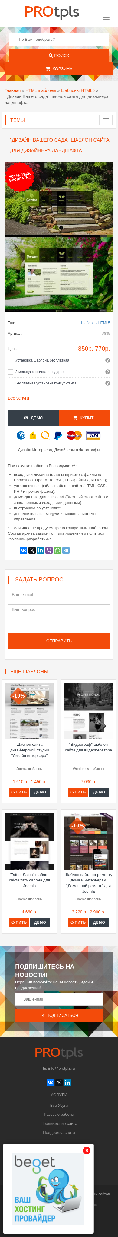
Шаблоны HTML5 (78, 90)
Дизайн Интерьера (35, 450)
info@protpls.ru (59, 1068)
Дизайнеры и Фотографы (77, 450)
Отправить (59, 640)
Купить (85, 418)
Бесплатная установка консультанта (46, 383)
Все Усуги (59, 1105)
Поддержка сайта (59, 1132)
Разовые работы (59, 1114)
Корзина (58, 68)
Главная (13, 90)
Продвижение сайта (59, 1123)
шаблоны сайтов (96, 1194)
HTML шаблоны (40, 90)
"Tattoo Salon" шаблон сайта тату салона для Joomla (29, 880)
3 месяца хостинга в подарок (39, 372)
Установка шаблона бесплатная (42, 360)
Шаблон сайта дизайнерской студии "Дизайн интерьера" (29, 750)
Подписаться (59, 1015)
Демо (33, 418)
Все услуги (18, 398)
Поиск (59, 55)
